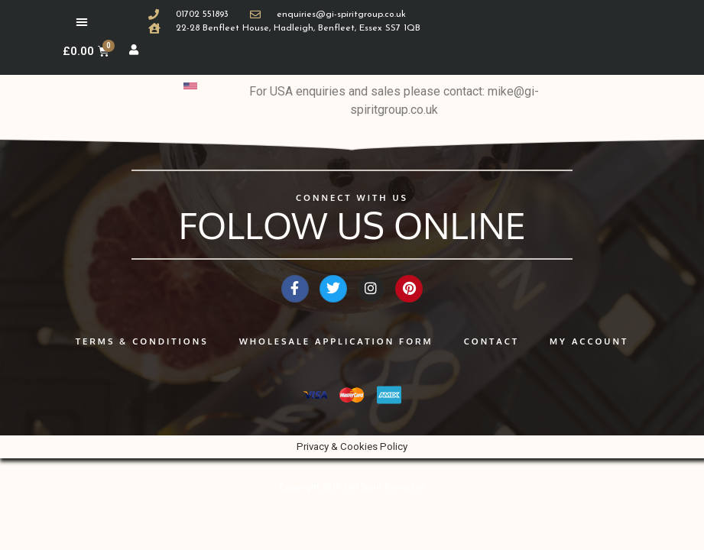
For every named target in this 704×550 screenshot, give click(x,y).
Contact (491, 347)
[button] (81, 21)
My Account (589, 347)
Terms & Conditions (142, 347)
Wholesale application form (336, 347)
